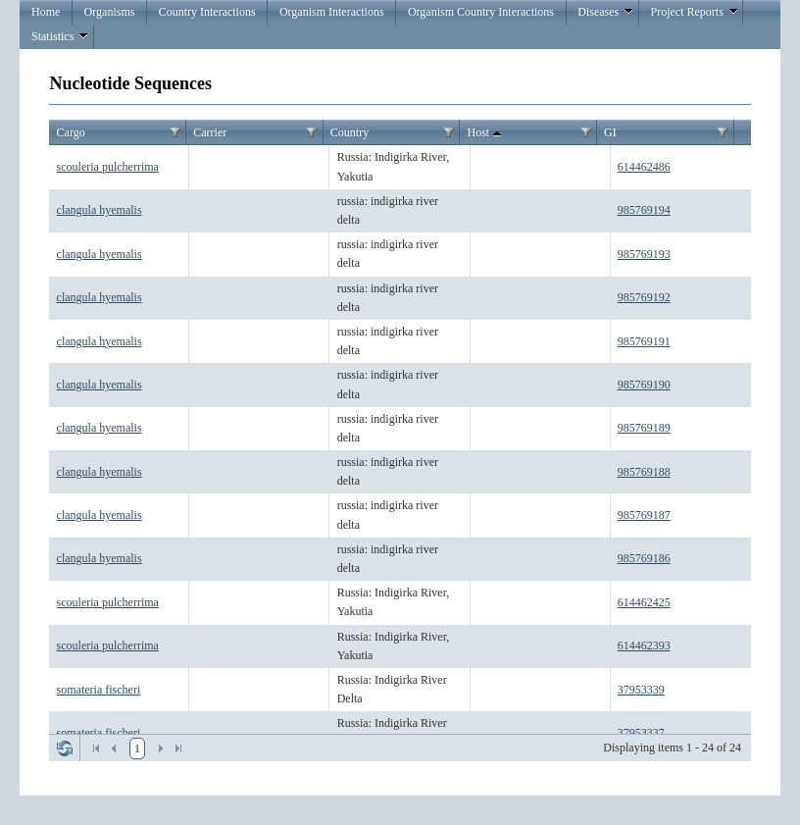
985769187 (644, 515)
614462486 (644, 167)
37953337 (641, 733)
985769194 (644, 210)
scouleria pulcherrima (108, 167)
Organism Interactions (331, 12)
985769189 (644, 428)
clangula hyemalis (99, 210)
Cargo (71, 132)
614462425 (644, 602)
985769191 (644, 341)
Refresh (65, 748)
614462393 (644, 645)
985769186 (644, 558)
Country (349, 132)
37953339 (641, 689)
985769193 (644, 254)
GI (610, 132)
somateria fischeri (99, 689)
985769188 (644, 472)
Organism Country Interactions (481, 12)
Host (486, 133)
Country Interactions (207, 12)
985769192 (644, 297)
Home (45, 12)
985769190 (644, 384)
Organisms (109, 12)
